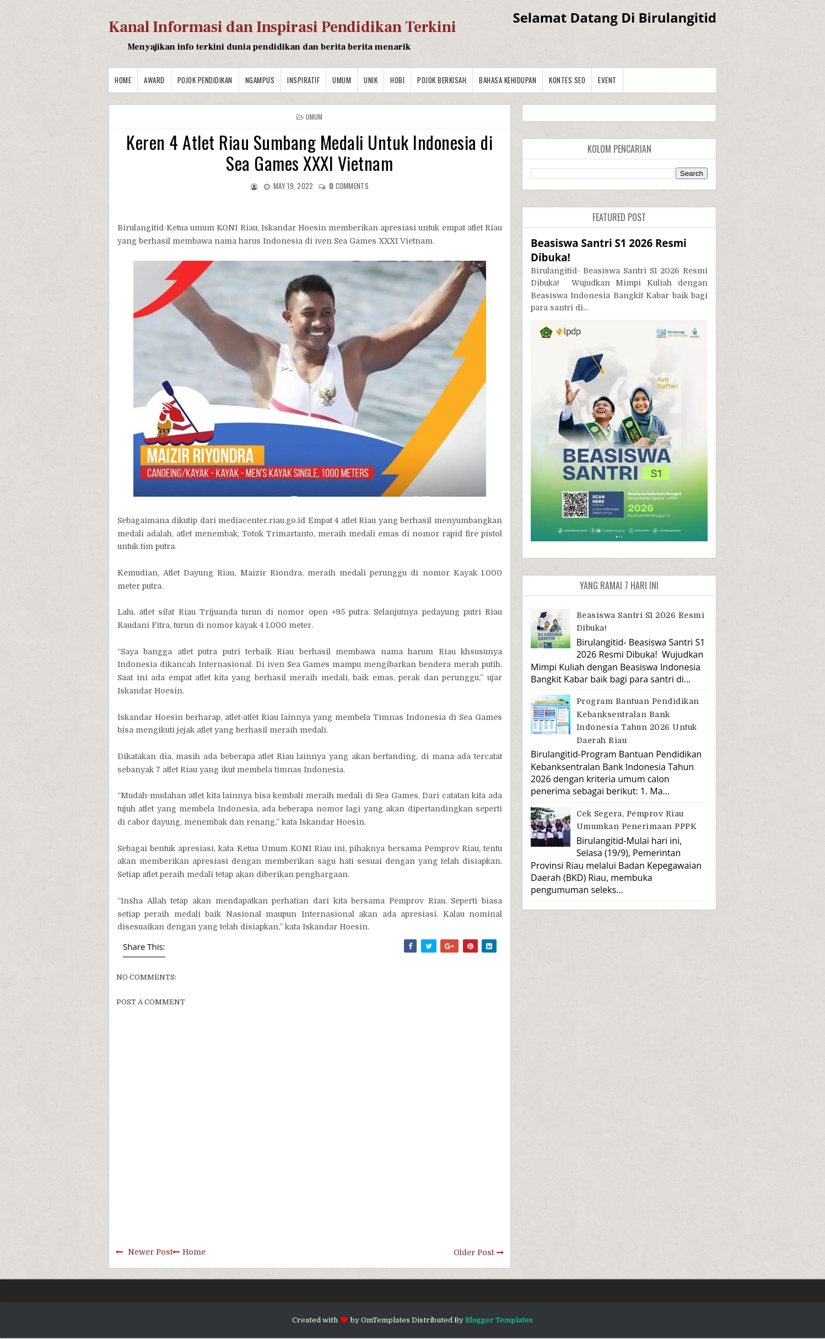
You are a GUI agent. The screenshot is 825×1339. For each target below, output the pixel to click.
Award (154, 79)
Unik (371, 79)
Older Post (474, 1252)
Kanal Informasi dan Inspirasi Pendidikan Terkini (282, 27)
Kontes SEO (567, 79)
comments (349, 185)
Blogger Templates (499, 1320)
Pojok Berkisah (441, 79)
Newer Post (150, 1251)
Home (123, 79)
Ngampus (260, 79)
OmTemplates (385, 1320)
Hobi (397, 79)
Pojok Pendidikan (205, 79)
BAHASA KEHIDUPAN (507, 79)
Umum (341, 79)
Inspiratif (303, 79)
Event (607, 79)
